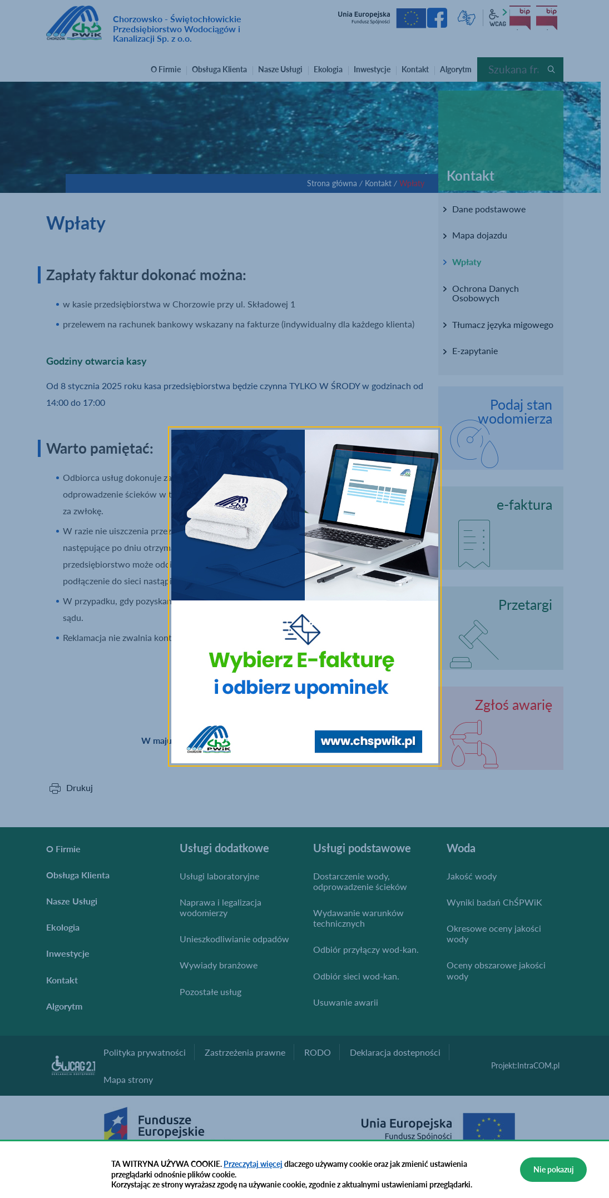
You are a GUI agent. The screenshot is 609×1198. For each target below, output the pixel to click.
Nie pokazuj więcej (553, 1173)
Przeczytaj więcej (253, 1164)
